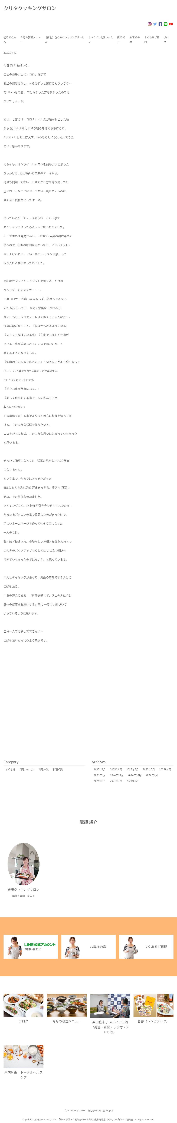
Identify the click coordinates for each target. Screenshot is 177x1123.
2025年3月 (100, 775)
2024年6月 (132, 780)
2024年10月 (134, 775)
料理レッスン (26, 769)
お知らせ (10, 769)
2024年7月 (116, 780)
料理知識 (58, 769)
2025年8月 (116, 769)
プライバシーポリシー (74, 1110)
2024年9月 (152, 775)
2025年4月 (165, 769)
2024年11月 (117, 775)
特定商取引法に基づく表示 (100, 1110)
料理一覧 (44, 769)
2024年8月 (100, 780)
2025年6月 (132, 769)
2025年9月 (100, 769)
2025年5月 (149, 769)
